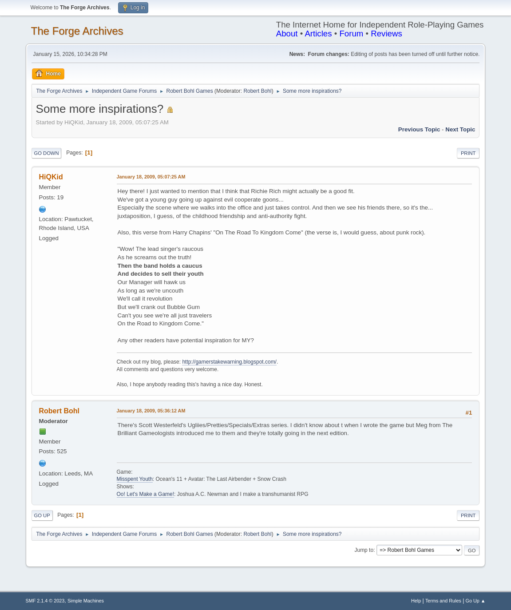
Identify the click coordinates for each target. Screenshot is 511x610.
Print (468, 153)
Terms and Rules (443, 600)
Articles (318, 33)
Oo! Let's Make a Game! (145, 494)
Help (416, 600)
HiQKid (51, 177)
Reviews (386, 33)
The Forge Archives (77, 31)
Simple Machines (85, 600)
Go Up (42, 515)
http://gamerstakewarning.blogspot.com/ (229, 362)
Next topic (460, 129)
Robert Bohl (257, 91)
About (287, 33)
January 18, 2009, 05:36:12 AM (151, 410)
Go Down (46, 153)
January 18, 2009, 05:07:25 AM (151, 176)
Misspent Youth (135, 479)
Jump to (363, 550)
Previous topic (419, 129)
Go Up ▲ (476, 600)
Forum (351, 33)
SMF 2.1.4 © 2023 (45, 600)
